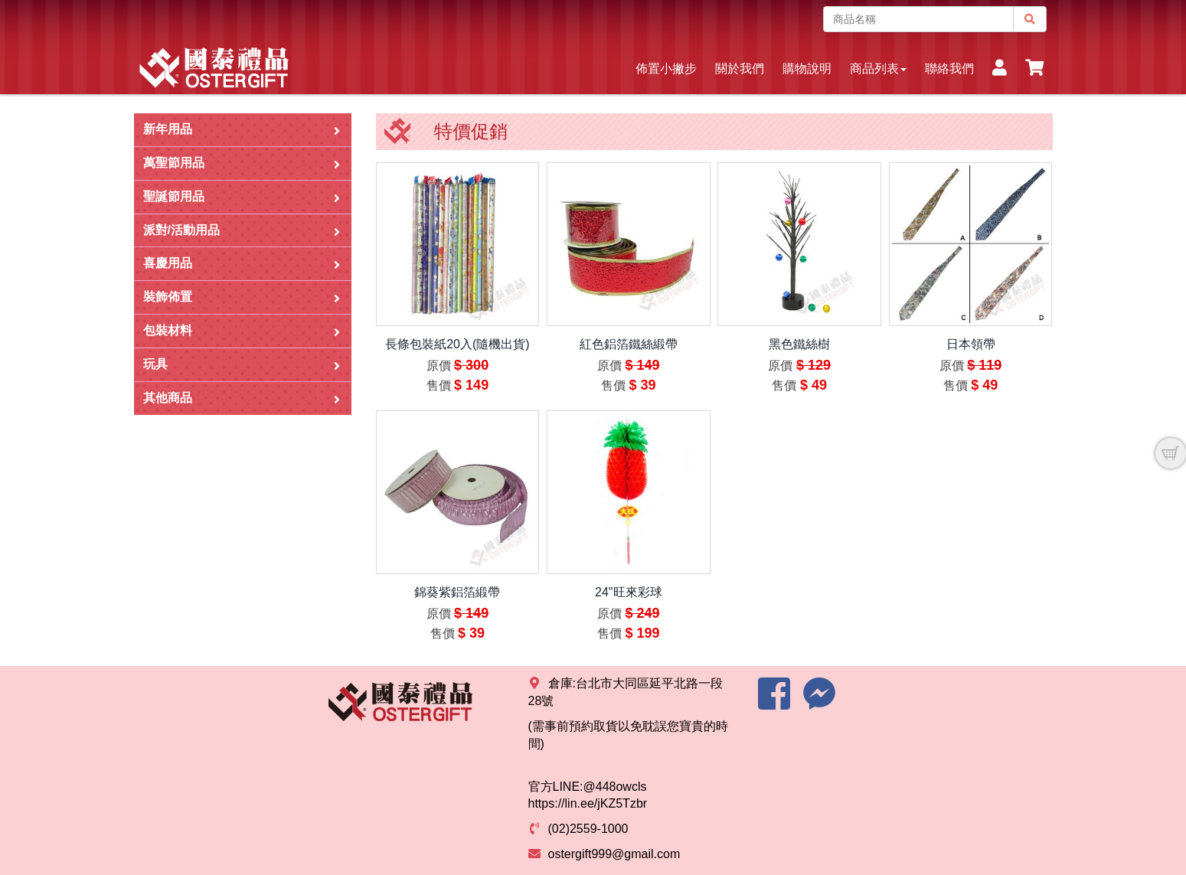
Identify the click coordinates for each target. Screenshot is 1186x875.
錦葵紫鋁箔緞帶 (457, 592)
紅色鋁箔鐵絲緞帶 (629, 344)
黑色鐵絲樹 (799, 344)
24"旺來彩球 (628, 592)
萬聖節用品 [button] (241, 163)
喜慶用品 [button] (241, 263)
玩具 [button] (241, 365)
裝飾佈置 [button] (241, 297)
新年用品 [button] (241, 129)
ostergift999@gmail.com (614, 853)
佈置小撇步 (666, 68)
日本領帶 (970, 344)
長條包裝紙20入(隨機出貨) (457, 344)
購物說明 (807, 68)
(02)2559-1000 (588, 828)
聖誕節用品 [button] (241, 197)
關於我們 (739, 68)
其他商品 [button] (241, 398)
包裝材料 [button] (241, 331)
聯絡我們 (949, 68)
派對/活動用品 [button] (241, 231)
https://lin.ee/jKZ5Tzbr (588, 803)
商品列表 (878, 68)
